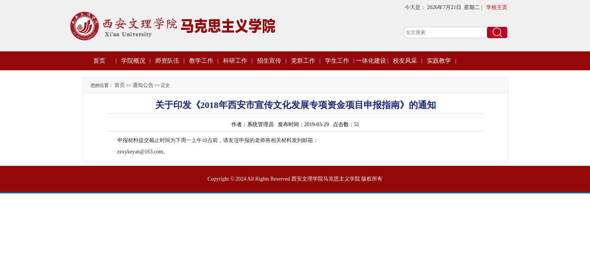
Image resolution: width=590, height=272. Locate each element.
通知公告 (143, 85)
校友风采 (405, 60)
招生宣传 (269, 60)
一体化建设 (371, 60)
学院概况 (133, 60)
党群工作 (303, 60)
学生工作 (337, 60)
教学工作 (201, 60)
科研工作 (235, 60)
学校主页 (496, 7)
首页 (99, 60)
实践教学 (439, 60)
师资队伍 (167, 60)
